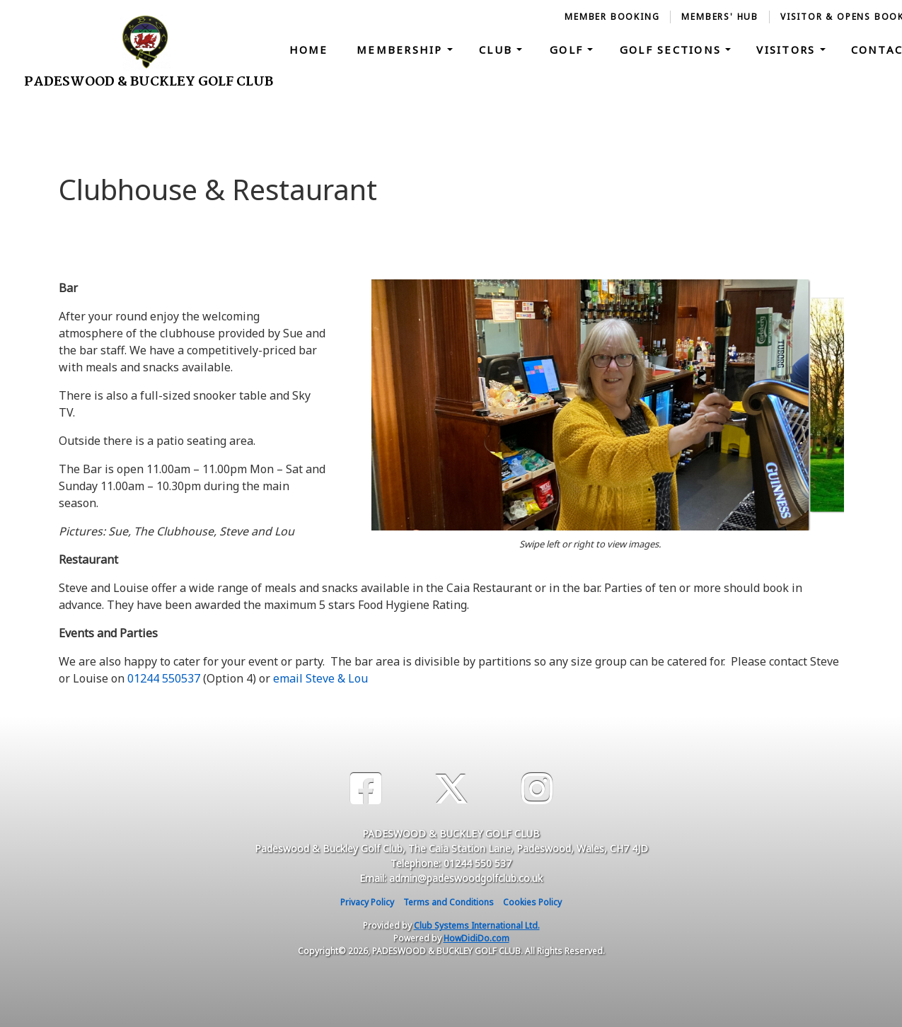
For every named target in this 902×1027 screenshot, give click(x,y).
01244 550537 (163, 678)
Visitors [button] (787, 49)
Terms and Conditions (448, 902)
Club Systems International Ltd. (477, 925)
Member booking (612, 17)
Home (308, 49)
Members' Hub (719, 17)
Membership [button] (402, 49)
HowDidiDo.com (476, 938)
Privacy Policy (367, 902)
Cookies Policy (532, 902)
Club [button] (497, 49)
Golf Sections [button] (673, 49)
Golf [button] (568, 49)
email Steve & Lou (320, 678)
